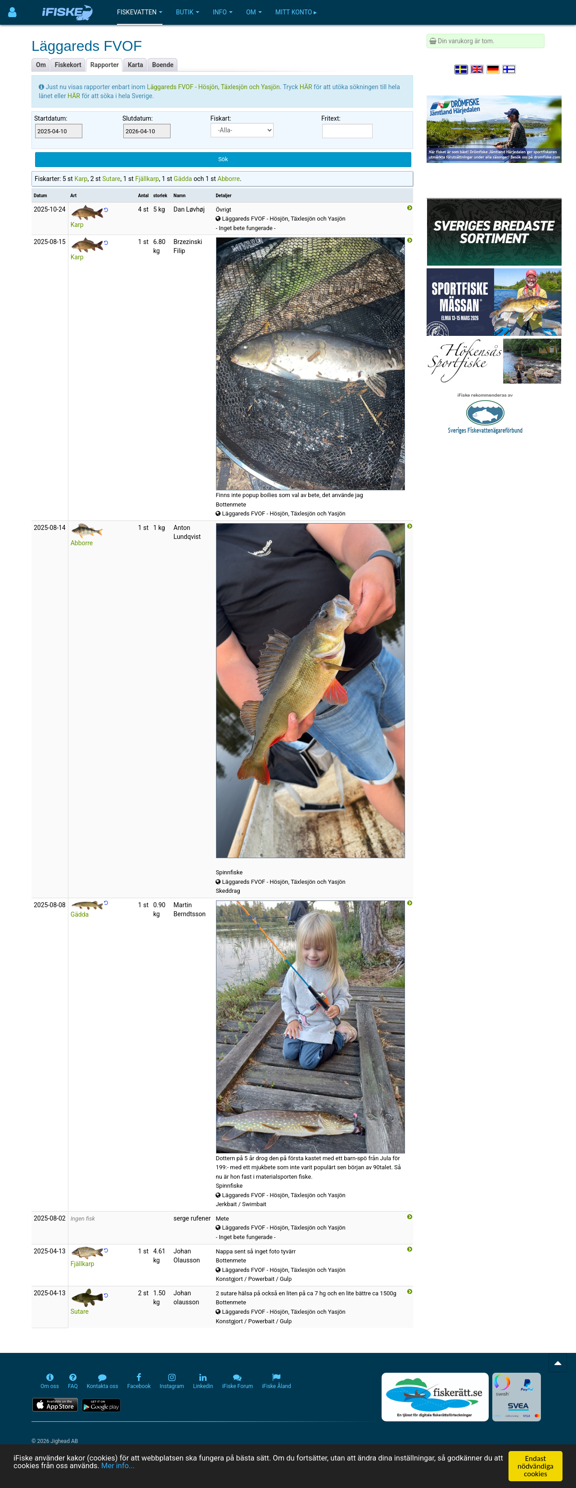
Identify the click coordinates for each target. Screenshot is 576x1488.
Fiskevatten (139, 12)
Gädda (183, 178)
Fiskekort (68, 64)
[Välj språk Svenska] (462, 69)
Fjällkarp (147, 178)
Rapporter (104, 64)
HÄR (307, 86)
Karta (135, 64)
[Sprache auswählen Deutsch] (494, 69)
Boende (163, 64)
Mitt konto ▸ (296, 12)
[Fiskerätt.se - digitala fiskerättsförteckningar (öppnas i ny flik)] (435, 1397)
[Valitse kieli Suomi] (509, 69)
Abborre (228, 178)
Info (223, 12)
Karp (80, 178)
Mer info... (143, 1466)
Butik (187, 12)
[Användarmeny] (12, 12)
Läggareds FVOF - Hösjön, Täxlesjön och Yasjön (213, 86)
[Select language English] (477, 69)
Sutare (111, 178)
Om (254, 12)
